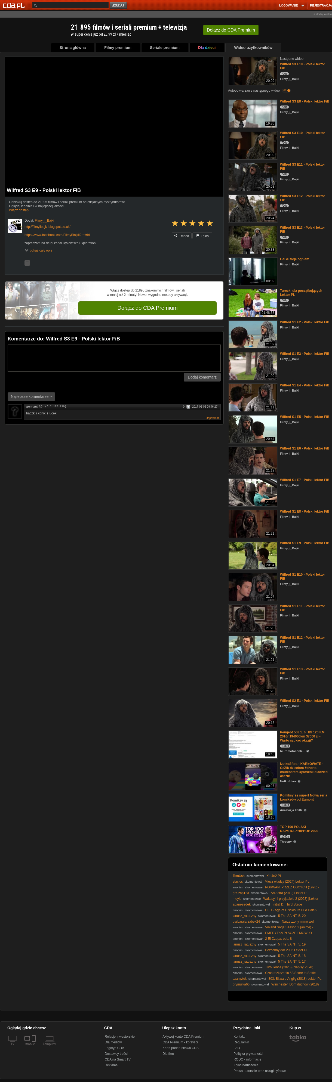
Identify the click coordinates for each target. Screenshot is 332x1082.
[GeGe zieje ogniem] (252, 271)
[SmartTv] (34, 1047)
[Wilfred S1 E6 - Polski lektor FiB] (252, 460)
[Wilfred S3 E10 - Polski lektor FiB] (252, 70)
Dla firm (168, 1054)
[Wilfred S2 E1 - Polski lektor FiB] (252, 712)
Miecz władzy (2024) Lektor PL (287, 881)
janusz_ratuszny (244, 916)
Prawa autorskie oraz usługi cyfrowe (259, 1071)
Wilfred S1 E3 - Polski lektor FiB (304, 354)
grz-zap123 (241, 893)
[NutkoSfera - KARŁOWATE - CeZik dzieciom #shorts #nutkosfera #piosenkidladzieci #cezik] (252, 775)
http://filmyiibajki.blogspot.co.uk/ (47, 227)
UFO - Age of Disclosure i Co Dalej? (291, 910)
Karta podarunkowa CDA (180, 1048)
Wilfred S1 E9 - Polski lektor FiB (304, 543)
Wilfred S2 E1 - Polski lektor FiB (304, 701)
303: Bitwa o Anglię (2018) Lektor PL (295, 979)
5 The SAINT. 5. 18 (292, 956)
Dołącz (231, 30)
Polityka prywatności (248, 1054)
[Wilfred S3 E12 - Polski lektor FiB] (252, 208)
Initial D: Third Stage (287, 904)
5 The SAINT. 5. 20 (292, 916)
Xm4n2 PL (274, 876)
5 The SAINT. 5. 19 (292, 944)
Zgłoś (202, 236)
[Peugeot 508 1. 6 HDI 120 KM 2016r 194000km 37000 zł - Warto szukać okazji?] (252, 744)
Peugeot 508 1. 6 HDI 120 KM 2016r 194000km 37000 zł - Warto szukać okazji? (302, 736)
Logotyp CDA (114, 1048)
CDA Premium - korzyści (180, 1042)
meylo (237, 899)
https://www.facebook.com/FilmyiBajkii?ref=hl (57, 235)
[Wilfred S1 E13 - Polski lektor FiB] (252, 681)
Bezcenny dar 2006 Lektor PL (286, 950)
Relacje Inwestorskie (120, 1036)
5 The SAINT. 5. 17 (292, 961)
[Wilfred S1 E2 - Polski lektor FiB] (252, 334)
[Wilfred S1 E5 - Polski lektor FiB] (252, 428)
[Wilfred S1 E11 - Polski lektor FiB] (252, 618)
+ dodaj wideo (322, 14)
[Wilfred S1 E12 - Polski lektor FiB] (252, 649)
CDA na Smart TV (118, 1059)
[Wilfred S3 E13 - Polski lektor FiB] (252, 239)
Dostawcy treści (116, 1054)
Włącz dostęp (19, 210)
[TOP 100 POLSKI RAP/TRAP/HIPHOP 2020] (252, 838)
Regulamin (241, 1042)
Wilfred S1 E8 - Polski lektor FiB (304, 511)
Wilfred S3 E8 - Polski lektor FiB (304, 101)
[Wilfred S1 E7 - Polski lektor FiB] (252, 492)
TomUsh (239, 876)
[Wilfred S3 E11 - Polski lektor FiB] (252, 176)
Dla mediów (113, 1042)
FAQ (236, 1048)
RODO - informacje (247, 1059)
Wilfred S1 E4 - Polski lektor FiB (304, 385)
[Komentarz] (114, 358)
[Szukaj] (70, 5)
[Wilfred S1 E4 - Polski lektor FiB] (252, 397)
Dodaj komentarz (202, 377)
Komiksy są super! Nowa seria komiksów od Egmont (303, 797)
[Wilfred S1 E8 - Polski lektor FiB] (252, 523)
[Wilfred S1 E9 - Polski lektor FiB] (252, 555)
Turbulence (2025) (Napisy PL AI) (289, 967)
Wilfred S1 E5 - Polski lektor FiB (304, 417)
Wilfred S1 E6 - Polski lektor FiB (304, 448)
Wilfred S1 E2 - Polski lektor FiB (304, 322)
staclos (238, 881)
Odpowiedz (212, 418)
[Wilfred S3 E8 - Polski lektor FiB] (252, 113)
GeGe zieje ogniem (294, 259)
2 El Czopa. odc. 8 (278, 939)
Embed (181, 236)
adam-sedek (242, 904)
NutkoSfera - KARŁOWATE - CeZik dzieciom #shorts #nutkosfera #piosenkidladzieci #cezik (304, 770)
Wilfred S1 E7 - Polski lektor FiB (304, 480)
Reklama (111, 1065)
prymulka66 (241, 984)
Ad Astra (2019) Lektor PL (289, 893)
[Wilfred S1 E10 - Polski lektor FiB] (252, 586)
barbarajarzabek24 (246, 921)
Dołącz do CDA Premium (147, 308)
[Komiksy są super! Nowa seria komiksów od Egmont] (252, 807)
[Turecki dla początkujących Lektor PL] (252, 302)
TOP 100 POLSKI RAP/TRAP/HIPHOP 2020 (299, 829)
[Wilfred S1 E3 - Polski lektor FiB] (252, 365)
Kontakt (239, 1036)
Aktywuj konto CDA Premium (183, 1036)
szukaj (119, 5)
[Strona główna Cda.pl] (14, 5)
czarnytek (240, 979)
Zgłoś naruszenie (245, 1065)
